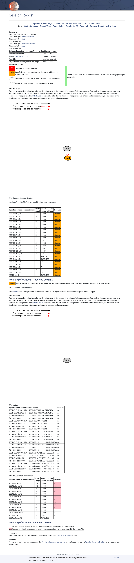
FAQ (80, 23)
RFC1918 (19, 56)
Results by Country (88, 26)
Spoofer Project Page (42, 23)
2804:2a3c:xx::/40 (28, 44)
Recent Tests (45, 26)
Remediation (58, 26)
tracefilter (15, 292)
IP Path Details (37, 96)
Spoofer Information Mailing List (53, 542)
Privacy (116, 558)
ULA (26, 56)
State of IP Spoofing (64, 536)
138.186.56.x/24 (28, 37)
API (85, 23)
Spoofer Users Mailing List (95, 542)
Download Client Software (65, 23)
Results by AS (72, 26)
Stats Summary (31, 26)
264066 (22, 39)
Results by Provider (107, 26)
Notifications (94, 23)
